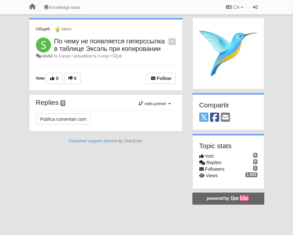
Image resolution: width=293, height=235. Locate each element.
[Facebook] (214, 117)
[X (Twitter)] (203, 117)
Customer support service (93, 140)
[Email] (225, 117)
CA (234, 7)
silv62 (47, 56)
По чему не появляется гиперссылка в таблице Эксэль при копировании (109, 45)
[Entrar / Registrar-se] (255, 7)
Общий (43, 28)
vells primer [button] (154, 103)
